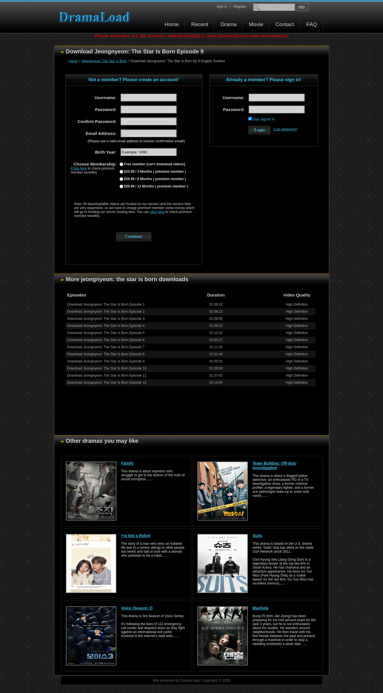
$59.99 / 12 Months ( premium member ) (155, 186)
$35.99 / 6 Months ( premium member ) (154, 179)
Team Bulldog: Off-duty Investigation (275, 465)
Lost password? (286, 129)
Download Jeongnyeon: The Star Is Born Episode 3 (106, 319)
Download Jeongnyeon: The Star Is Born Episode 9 (106, 361)
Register (240, 7)
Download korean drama (96, 17)
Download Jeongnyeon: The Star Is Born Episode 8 (106, 354)
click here (157, 212)
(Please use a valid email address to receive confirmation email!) (136, 141)
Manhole (261, 608)
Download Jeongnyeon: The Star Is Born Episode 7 (106, 347)
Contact (284, 24)
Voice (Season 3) (137, 608)
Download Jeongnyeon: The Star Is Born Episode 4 (106, 326)
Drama (228, 24)
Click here (79, 168)
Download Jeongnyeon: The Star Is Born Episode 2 (106, 312)
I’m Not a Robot (135, 535)
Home (172, 24)
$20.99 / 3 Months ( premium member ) (154, 172)
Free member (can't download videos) (154, 164)
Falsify (127, 463)
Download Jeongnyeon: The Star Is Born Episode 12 (106, 383)
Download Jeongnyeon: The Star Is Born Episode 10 (106, 368)
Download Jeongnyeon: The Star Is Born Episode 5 (106, 333)
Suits (257, 535)
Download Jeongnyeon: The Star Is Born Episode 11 (106, 375)
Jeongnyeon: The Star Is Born (104, 61)
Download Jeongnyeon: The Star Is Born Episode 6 (106, 340)
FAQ (311, 24)
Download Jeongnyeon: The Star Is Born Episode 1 (106, 304)
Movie (256, 24)
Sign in (222, 7)
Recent (199, 24)
